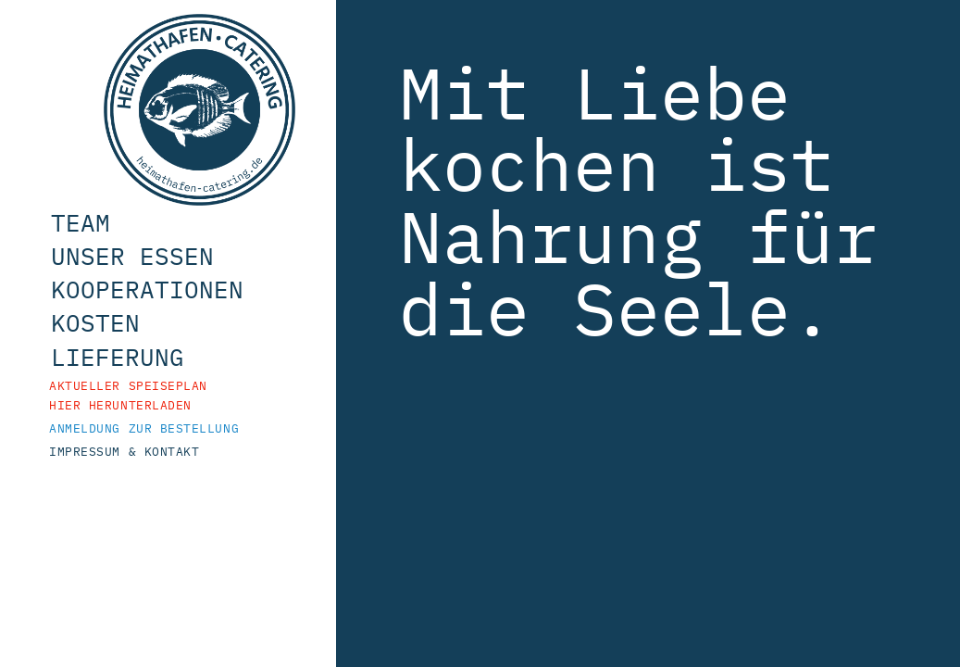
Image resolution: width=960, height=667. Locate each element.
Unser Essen (155, 283)
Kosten (118, 350)
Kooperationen (170, 317)
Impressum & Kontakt (130, 478)
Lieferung (140, 384)
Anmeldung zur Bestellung (145, 454)
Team (103, 250)
